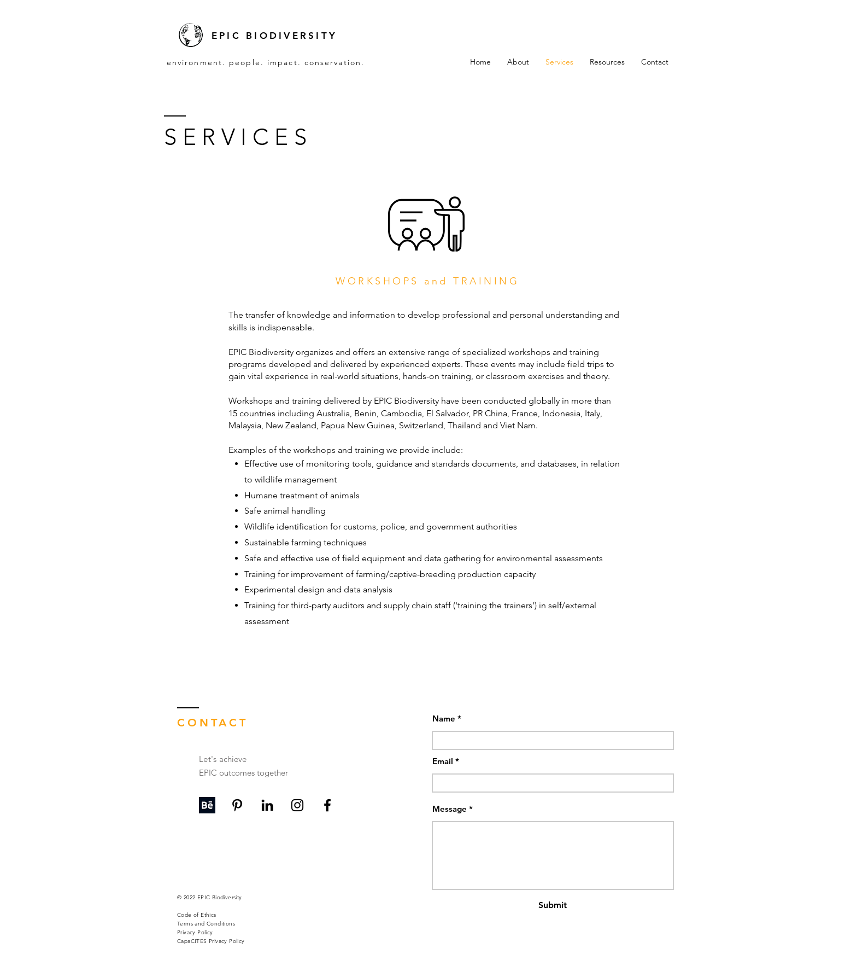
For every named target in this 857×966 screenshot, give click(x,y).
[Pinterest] (237, 805)
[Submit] (552, 905)
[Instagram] (297, 805)
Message (449, 809)
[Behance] (207, 805)
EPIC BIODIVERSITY (274, 35)
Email (442, 761)
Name (443, 718)
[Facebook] (327, 805)
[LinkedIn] (267, 805)
